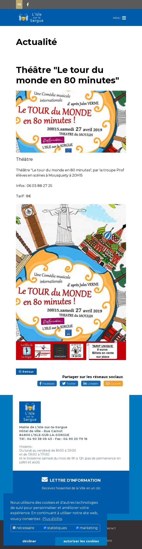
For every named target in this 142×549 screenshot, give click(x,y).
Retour (26, 371)
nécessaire (23, 528)
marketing (87, 528)
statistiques (55, 528)
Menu (119, 18)
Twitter (69, 383)
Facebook (47, 383)
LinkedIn (91, 383)
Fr (19, 4)
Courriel (113, 383)
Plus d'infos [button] (52, 519)
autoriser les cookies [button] (81, 541)
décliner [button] (29, 541)
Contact (110, 528)
